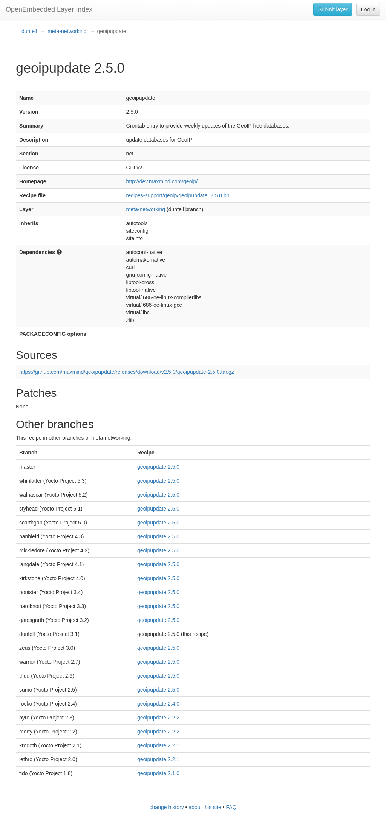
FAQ (231, 807)
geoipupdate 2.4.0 (158, 704)
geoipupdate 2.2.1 (158, 745)
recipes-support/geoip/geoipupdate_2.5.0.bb (178, 195)
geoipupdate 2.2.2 (158, 718)
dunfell (29, 31)
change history (167, 807)
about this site (204, 807)
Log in (368, 9)
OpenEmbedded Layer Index (49, 9)
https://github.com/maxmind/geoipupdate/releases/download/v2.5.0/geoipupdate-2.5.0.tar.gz (126, 372)
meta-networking (67, 31)
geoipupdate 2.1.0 (158, 773)
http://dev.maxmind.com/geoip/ (162, 181)
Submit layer (333, 9)
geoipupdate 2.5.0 (158, 467)
